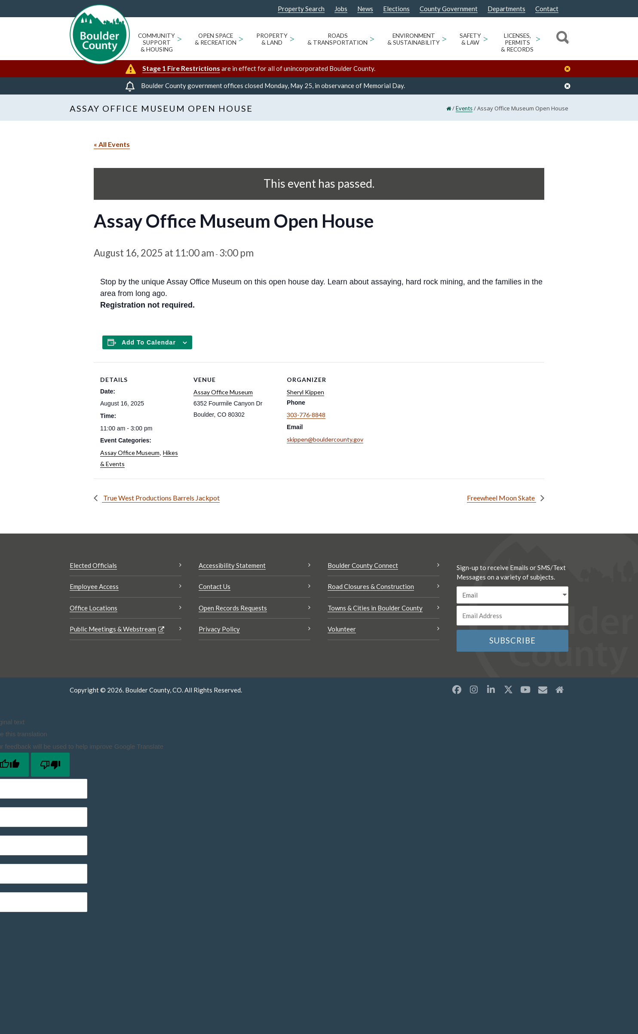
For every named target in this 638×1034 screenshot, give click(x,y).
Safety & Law (470, 39)
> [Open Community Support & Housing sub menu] (179, 38)
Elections (396, 9)
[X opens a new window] (508, 689)
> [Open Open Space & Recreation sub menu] (241, 38)
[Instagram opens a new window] (473, 689)
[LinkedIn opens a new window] (491, 689)
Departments (506, 9)
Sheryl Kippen (305, 392)
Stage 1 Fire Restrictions (181, 68)
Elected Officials (93, 565)
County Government (449, 9)
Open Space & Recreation (215, 39)
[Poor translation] (50, 765)
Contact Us (214, 586)
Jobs (340, 9)
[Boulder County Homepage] (100, 34)
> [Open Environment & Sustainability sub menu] (444, 38)
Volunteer (342, 629)
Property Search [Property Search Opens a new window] (301, 9)
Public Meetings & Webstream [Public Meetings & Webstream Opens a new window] (113, 629)
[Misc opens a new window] (542, 689)
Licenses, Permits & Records (517, 42)
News (365, 9)
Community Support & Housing (156, 42)
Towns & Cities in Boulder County (375, 608)
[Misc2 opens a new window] (559, 689)
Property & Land (272, 39)
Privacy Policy (219, 629)
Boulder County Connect (363, 565)
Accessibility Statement (232, 565)
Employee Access (94, 586)
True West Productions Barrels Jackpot (161, 498)
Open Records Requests (233, 608)
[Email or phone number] (512, 615)
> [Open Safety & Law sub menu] (485, 38)
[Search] (561, 38)
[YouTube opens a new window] (525, 689)
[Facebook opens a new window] (456, 689)
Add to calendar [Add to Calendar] (149, 342)
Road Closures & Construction (371, 586)
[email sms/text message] (512, 595)
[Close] (569, 68)
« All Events (112, 144)
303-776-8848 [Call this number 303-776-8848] (306, 414)
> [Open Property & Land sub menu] (292, 38)
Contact (546, 9)
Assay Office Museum (130, 452)
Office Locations (93, 608)
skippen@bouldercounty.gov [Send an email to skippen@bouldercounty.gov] (325, 439)
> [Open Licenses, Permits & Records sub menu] (538, 38)
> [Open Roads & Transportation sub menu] (372, 38)
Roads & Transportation (337, 39)
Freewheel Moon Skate (501, 498)
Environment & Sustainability (413, 39)
